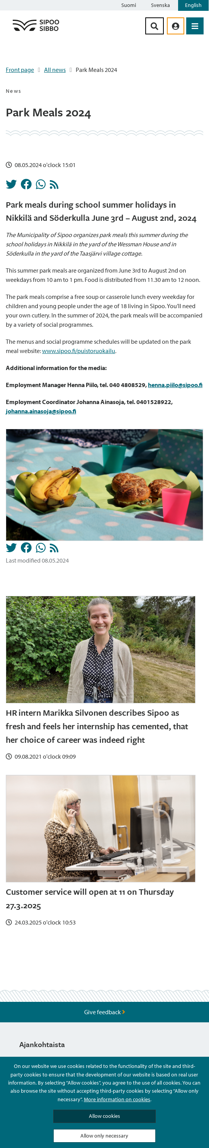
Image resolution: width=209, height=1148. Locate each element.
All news (55, 69)
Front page (20, 69)
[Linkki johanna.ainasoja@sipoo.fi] (41, 411)
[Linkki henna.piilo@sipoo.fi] (175, 385)
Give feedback (104, 1012)
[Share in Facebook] (26, 186)
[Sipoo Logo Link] (36, 30)
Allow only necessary (104, 1135)
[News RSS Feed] (54, 186)
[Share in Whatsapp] (41, 186)
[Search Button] (154, 25)
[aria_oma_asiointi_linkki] (175, 25)
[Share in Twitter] (11, 186)
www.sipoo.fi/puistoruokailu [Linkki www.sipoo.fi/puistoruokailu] (78, 351)
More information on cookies (117, 1099)
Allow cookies (104, 1115)
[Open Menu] (195, 25)
